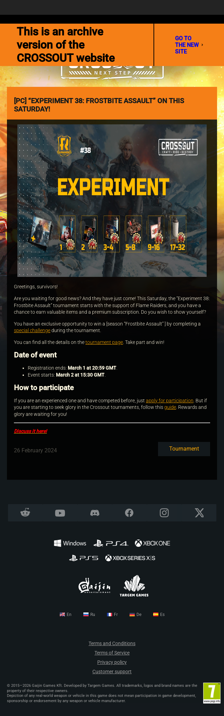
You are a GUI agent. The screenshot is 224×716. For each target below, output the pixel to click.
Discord (95, 513)
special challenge (32, 330)
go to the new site (189, 45)
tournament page (104, 342)
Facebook (129, 513)
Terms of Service (112, 653)
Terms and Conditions (112, 644)
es (162, 614)
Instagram (164, 513)
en (69, 614)
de (138, 614)
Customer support (112, 672)
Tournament (184, 448)
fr (116, 614)
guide (170, 407)
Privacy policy (112, 662)
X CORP (199, 513)
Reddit (25, 513)
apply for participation (169, 400)
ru (92, 614)
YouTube (59, 513)
